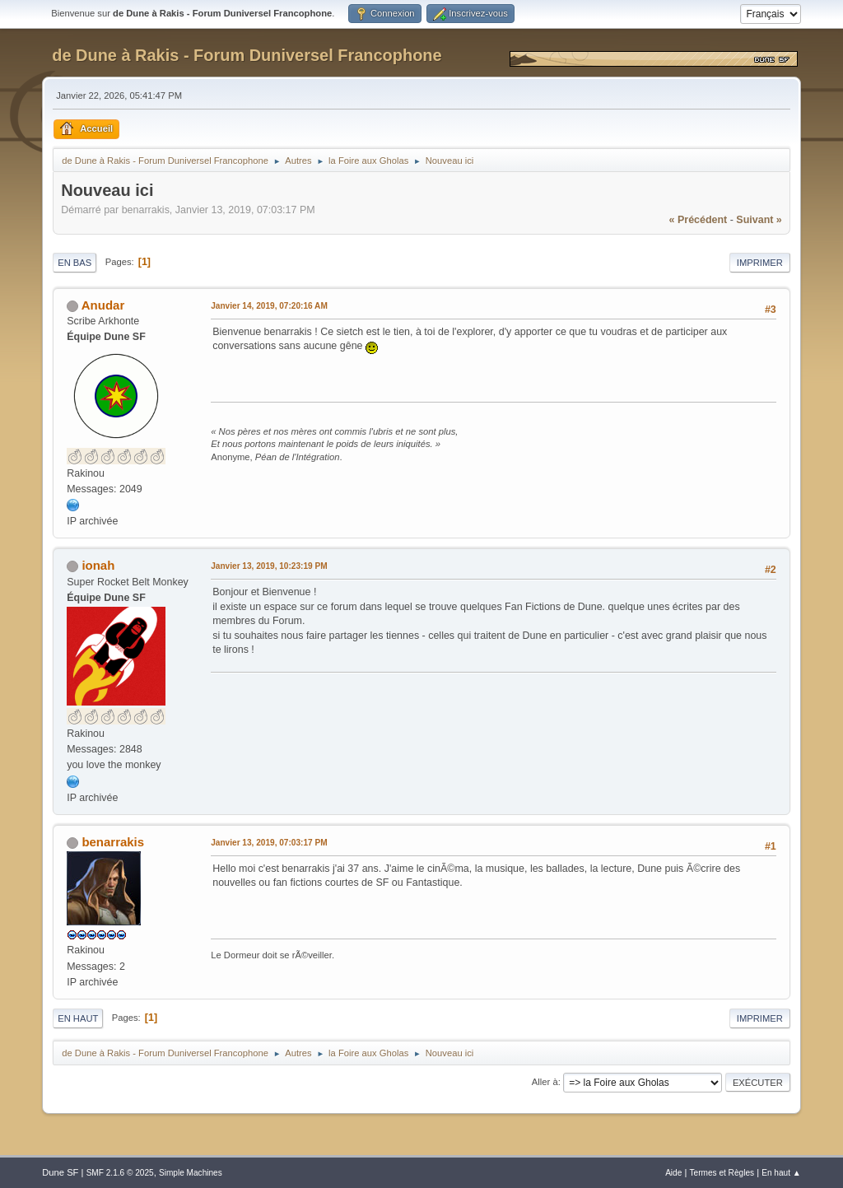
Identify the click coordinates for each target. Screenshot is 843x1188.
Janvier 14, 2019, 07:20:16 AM (269, 305)
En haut (78, 1018)
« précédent (698, 220)
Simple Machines (190, 1172)
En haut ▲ (781, 1172)
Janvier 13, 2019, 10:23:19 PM (269, 566)
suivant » (758, 220)
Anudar (103, 305)
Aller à (545, 1082)
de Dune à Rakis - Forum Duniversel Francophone (246, 55)
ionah (98, 565)
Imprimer (760, 263)
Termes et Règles (722, 1172)
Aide (673, 1172)
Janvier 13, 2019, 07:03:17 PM (269, 842)
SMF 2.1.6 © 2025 (120, 1172)
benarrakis (113, 842)
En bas (74, 263)
